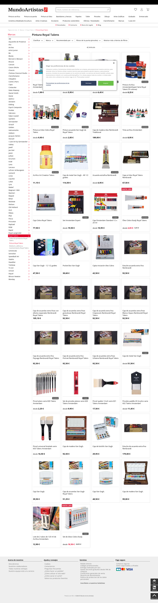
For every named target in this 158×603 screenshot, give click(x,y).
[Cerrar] (113, 63)
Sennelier (19, 254)
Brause (19, 62)
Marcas (21, 30)
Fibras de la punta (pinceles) (88, 40)
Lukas (19, 181)
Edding (19, 104)
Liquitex (19, 179)
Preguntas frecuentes (53, 569)
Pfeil (19, 216)
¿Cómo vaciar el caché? (53, 576)
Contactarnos (50, 566)
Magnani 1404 (19, 190)
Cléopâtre (19, 79)
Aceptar (105, 83)
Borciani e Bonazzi (19, 59)
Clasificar (38, 40)
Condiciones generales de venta (92, 573)
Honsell (19, 139)
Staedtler (19, 262)
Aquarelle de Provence (19, 42)
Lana (19, 164)
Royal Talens (30, 30)
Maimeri (19, 193)
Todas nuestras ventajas (18, 569)
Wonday (19, 279)
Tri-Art (19, 268)
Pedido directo (85, 564)
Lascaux (19, 167)
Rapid (19, 230)
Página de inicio (13, 30)
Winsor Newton (19, 276)
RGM (19, 227)
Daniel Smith (19, 93)
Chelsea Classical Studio (19, 73)
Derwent (19, 102)
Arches (19, 47)
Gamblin (19, 119)
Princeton (19, 221)
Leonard (19, 173)
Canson (19, 64)
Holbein (19, 133)
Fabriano (19, 113)
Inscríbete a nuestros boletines (92, 583)
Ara (19, 44)
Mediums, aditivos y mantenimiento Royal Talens (19, 247)
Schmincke (19, 251)
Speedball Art (19, 256)
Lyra (19, 184)
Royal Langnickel (19, 233)
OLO (19, 210)
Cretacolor (19, 87)
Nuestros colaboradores (18, 566)
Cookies (47, 564)
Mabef (19, 187)
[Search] (108, 9)
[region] (80, 75)
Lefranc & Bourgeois (19, 170)
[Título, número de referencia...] (81, 9)
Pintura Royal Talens (16, 243)
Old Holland (19, 207)
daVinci (19, 99)
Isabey (19, 144)
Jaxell (19, 147)
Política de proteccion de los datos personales (93, 578)
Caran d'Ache (19, 67)
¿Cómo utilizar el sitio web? (55, 573)
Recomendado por (64, 40)
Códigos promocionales (89, 566)
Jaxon (19, 153)
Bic (19, 53)
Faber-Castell (19, 116)
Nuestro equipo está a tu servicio (21, 571)
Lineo (19, 176)
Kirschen (19, 159)
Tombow (19, 265)
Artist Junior (19, 50)
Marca (49, 40)
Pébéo (19, 213)
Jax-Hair (19, 150)
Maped (19, 196)
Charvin (19, 70)
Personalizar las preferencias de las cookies (57, 84)
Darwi (19, 96)
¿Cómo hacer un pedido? (54, 571)
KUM (19, 162)
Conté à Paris (19, 82)
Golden (19, 127)
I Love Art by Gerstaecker (19, 142)
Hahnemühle (19, 130)
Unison (19, 271)
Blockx (19, 56)
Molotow (19, 201)
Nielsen (19, 204)
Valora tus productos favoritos (56, 578)
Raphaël (19, 224)
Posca (19, 219)
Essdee (19, 110)
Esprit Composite (19, 107)
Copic (19, 84)
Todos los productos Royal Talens (18, 239)
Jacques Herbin (19, 136)
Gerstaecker (19, 122)
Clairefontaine (19, 76)
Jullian (19, 156)
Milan (19, 199)
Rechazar (89, 83)
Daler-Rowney (19, 90)
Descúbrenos (14, 564)
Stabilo (19, 259)
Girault (19, 124)
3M (19, 39)
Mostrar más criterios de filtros (115, 40)
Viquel (19, 274)
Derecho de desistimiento (90, 575)
